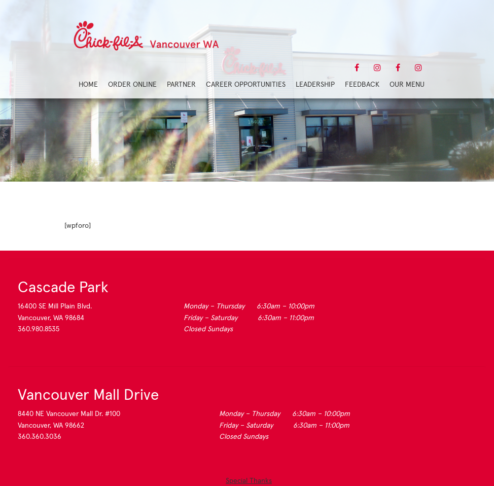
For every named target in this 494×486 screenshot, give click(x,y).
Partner (181, 84)
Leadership (315, 84)
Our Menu (407, 84)
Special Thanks (249, 480)
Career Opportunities (246, 84)
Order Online (132, 84)
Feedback (362, 84)
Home (88, 84)
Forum (247, 136)
